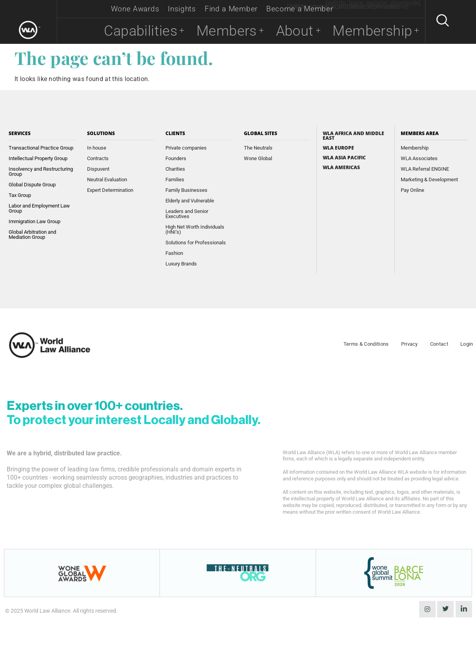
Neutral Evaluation (107, 179)
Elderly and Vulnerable (189, 201)
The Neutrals (258, 148)
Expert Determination (110, 190)
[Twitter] (445, 609)
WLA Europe (338, 148)
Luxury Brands (181, 264)
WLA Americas (341, 167)
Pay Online (412, 190)
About (285, 31)
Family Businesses (186, 190)
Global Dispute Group (32, 185)
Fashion (174, 253)
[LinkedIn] (464, 609)
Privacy (409, 344)
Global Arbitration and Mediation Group (32, 234)
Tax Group (20, 195)
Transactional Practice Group (41, 148)
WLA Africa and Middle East (353, 136)
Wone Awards (135, 8)
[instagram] (427, 609)
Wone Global (258, 158)
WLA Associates (419, 158)
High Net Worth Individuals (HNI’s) (194, 229)
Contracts (98, 158)
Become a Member (299, 8)
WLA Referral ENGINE (425, 169)
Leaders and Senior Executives (186, 213)
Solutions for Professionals (195, 242)
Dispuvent (98, 169)
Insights (182, 8)
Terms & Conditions (366, 344)
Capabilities (117, 31)
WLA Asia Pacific (344, 157)
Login (466, 344)
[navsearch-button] (439, 22)
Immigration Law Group (34, 221)
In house (96, 148)
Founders (175, 158)
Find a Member (231, 8)
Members (213, 31)
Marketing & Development (429, 179)
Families (174, 179)
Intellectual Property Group (38, 158)
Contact (439, 344)
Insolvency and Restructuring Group (41, 171)
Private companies (186, 148)
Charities (175, 169)
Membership (370, 31)
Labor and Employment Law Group (39, 208)
